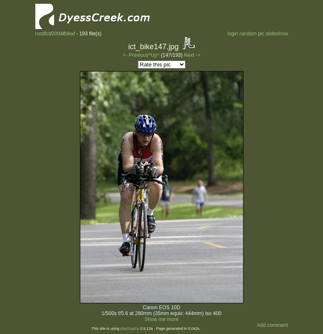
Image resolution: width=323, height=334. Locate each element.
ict (47, 34)
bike (69, 34)
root (39, 34)
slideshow (277, 34)
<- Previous (135, 55)
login (233, 34)
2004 (57, 34)
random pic (251, 34)
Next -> (192, 55)
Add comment (272, 325)
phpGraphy (129, 328)
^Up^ (154, 55)
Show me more (162, 319)
